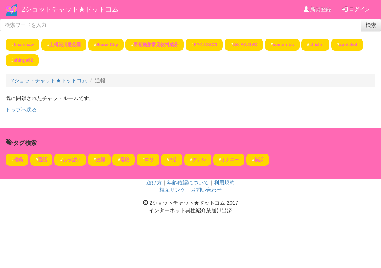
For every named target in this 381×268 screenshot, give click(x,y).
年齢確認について (188, 182)
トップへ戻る (21, 109)
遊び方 (154, 182)
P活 (173, 159)
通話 (42, 159)
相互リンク (172, 190)
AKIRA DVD (245, 44)
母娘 (124, 159)
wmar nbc (283, 44)
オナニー (230, 159)
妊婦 (100, 159)
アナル (199, 159)
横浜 (258, 159)
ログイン (356, 9)
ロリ (149, 159)
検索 (371, 25)
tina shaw (24, 44)
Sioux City (107, 44)
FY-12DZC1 (205, 44)
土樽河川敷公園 (65, 44)
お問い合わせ (206, 190)
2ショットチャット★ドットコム (70, 9)
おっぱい (71, 159)
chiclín (316, 44)
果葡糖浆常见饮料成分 (156, 44)
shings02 (23, 60)
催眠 (18, 159)
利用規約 (224, 182)
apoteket (348, 44)
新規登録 (317, 9)
